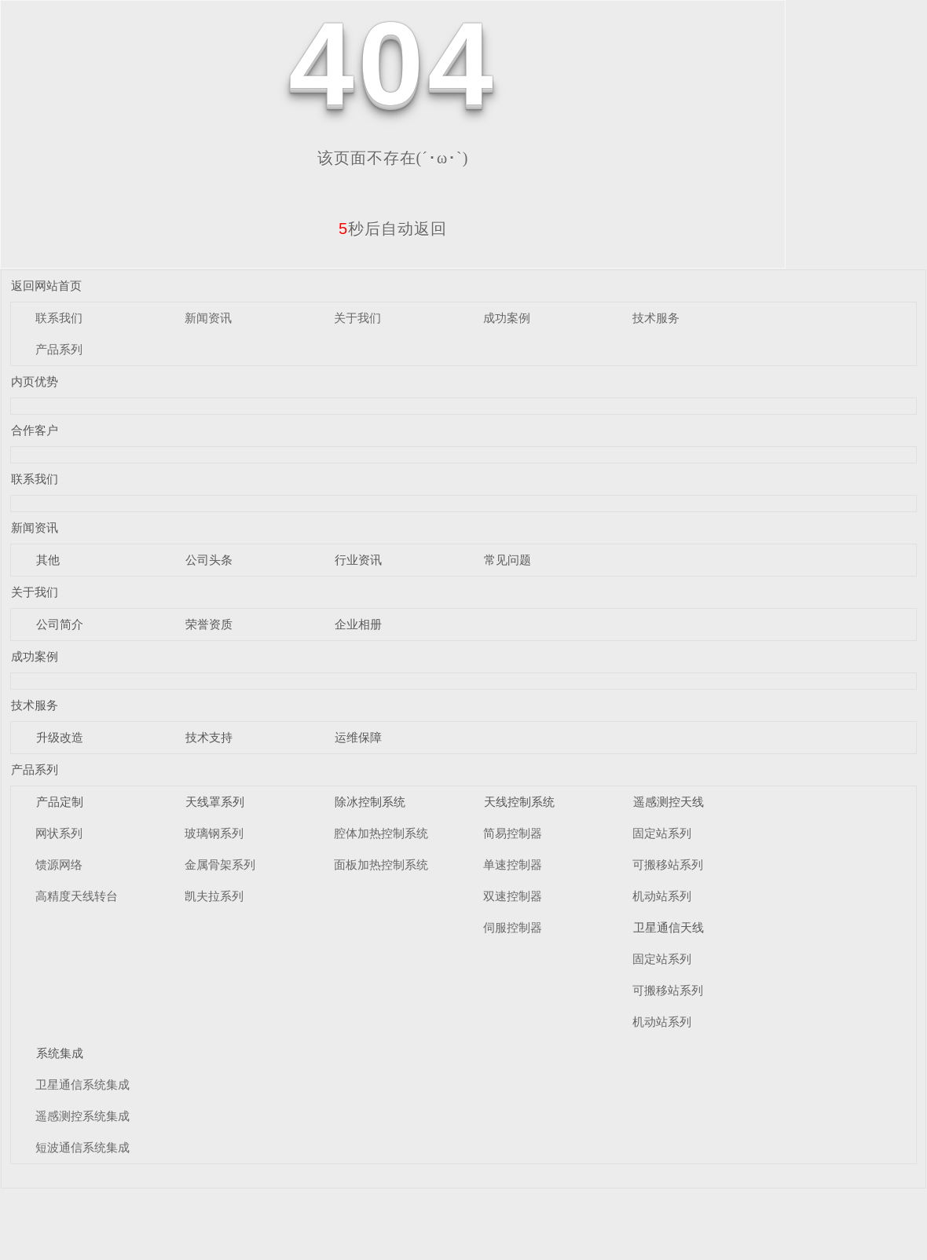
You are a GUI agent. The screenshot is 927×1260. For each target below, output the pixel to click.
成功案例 (506, 317)
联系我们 (58, 317)
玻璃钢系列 (214, 833)
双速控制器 (512, 896)
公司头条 (209, 559)
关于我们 (357, 317)
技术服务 (656, 317)
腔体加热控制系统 (381, 833)
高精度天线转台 (76, 896)
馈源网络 (58, 864)
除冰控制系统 (370, 801)
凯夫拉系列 (214, 896)
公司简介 (59, 624)
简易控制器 (512, 833)
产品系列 (58, 349)
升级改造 (59, 737)
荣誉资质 (209, 624)
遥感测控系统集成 (82, 1116)
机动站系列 (661, 896)
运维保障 (358, 737)
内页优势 (34, 381)
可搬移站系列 (667, 864)
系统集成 (59, 1053)
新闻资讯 (208, 317)
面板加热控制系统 (381, 864)
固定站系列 (661, 833)
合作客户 (34, 430)
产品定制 (59, 801)
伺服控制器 (512, 927)
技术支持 (209, 737)
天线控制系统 (519, 801)
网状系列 (58, 833)
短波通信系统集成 (82, 1147)
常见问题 (507, 559)
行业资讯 (358, 559)
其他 (48, 559)
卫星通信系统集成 (82, 1084)
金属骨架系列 (220, 864)
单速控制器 (512, 864)
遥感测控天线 (668, 801)
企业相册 (358, 624)
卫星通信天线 (668, 927)
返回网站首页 (46, 285)
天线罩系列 (214, 801)
